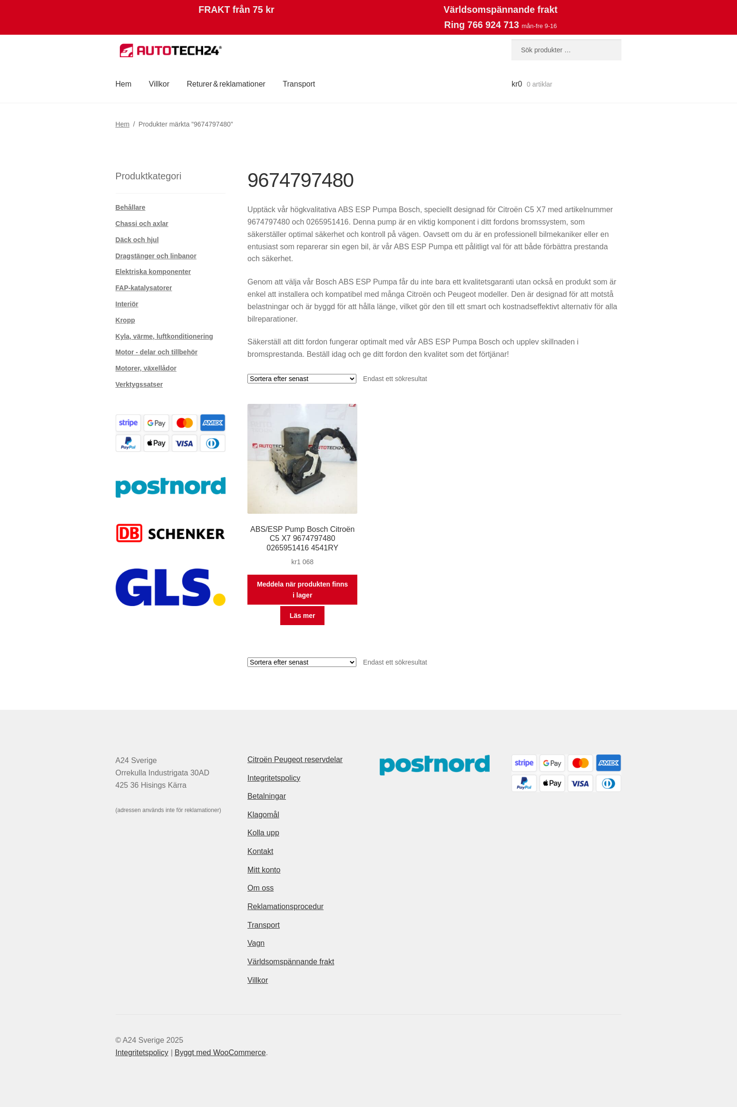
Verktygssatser (139, 384)
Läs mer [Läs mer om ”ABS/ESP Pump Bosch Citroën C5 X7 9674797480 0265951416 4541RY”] (302, 615)
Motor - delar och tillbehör (157, 352)
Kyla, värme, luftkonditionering (164, 336)
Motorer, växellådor (146, 368)
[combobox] (566, 49)
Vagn (256, 943)
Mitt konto (263, 870)
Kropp (125, 320)
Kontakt (260, 851)
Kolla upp (263, 833)
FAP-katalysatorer (144, 288)
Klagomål (263, 815)
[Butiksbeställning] (301, 378)
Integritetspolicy (273, 778)
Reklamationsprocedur (285, 906)
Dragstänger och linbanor (156, 256)
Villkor (159, 84)
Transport (299, 84)
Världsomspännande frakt (290, 962)
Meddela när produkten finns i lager (302, 589)
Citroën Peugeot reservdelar (295, 759)
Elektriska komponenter (153, 271)
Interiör (127, 304)
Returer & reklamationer (226, 84)
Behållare (131, 207)
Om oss (260, 888)
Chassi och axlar (142, 223)
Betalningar (266, 796)
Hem (124, 84)
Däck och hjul (137, 240)
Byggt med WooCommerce (220, 1052)
